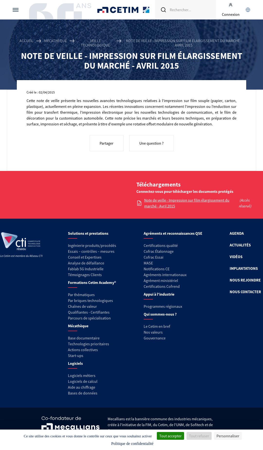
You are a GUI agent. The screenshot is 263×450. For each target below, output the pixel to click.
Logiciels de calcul (82, 381)
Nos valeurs (153, 332)
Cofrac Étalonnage (159, 251)
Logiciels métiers (81, 375)
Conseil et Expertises (85, 257)
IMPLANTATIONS (244, 268)
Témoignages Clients (85, 274)
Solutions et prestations (88, 233)
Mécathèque (55, 40)
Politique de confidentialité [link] (132, 443)
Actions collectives (83, 349)
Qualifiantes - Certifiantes (89, 312)
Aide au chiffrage (81, 387)
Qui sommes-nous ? (160, 314)
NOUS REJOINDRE (245, 280)
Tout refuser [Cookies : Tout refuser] (199, 435)
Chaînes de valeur (82, 306)
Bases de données (82, 393)
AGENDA (237, 233)
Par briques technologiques (90, 300)
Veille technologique (95, 42)
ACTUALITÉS (240, 245)
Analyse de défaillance (86, 263)
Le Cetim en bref (157, 326)
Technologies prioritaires (88, 343)
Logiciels (75, 363)
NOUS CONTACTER (245, 291)
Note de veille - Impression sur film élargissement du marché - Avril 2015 (186, 203)
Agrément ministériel (161, 280)
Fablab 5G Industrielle (85, 268)
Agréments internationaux (165, 274)
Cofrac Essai (153, 257)
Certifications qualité (161, 245)
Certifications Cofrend (162, 286)
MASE (148, 263)
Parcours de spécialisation (89, 318)
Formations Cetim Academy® (92, 282)
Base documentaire (84, 338)
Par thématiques (81, 294)
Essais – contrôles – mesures (91, 251)
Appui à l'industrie (159, 294)
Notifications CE (156, 268)
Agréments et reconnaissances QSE (173, 233)
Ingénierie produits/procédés (92, 245)
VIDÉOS (236, 256)
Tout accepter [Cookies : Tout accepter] (170, 435)
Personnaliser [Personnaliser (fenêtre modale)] (227, 435)
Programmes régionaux (163, 306)
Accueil (26, 40)
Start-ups (75, 355)
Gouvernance (155, 338)
